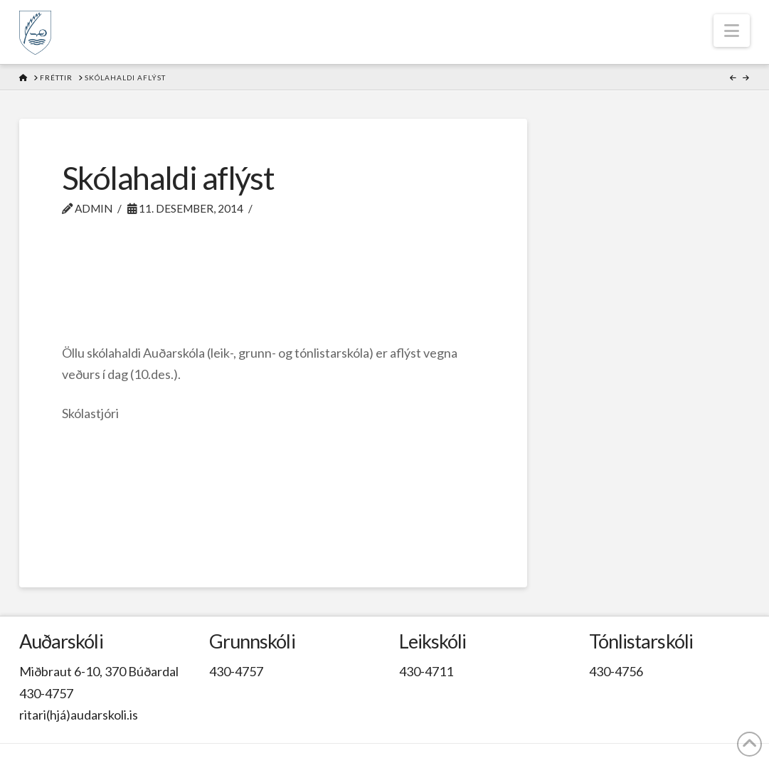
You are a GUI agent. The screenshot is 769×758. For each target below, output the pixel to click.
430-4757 (46, 693)
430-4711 (426, 671)
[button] (732, 30)
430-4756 (616, 671)
